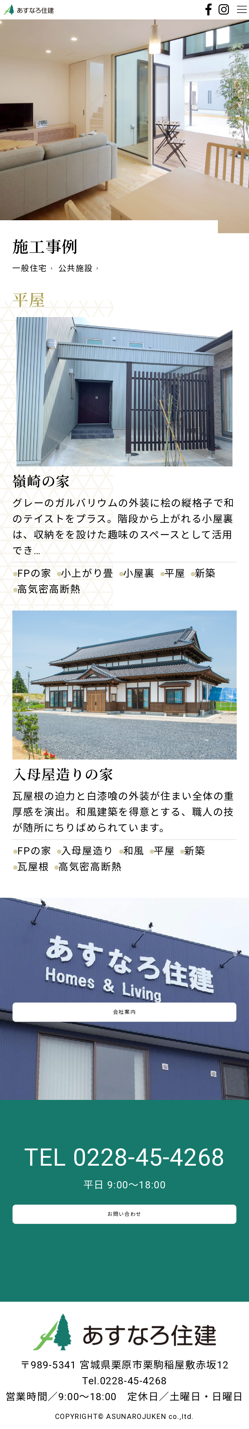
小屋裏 (139, 573)
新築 (205, 573)
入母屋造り (87, 851)
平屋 (174, 573)
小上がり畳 (87, 573)
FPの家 (34, 573)
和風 (133, 851)
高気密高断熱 (49, 589)
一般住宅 (29, 268)
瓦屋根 (33, 867)
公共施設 (75, 268)
